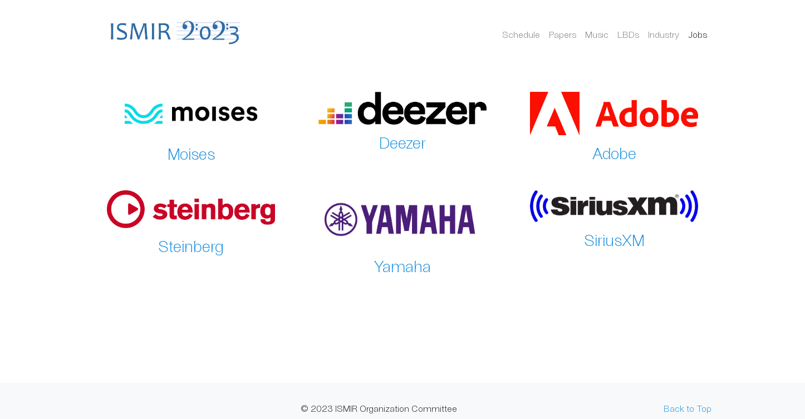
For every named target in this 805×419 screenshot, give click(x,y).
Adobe (614, 153)
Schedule (521, 34)
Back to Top (687, 408)
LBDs (628, 34)
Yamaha (402, 266)
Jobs (697, 34)
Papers (562, 34)
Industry (663, 34)
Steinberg (191, 245)
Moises (191, 153)
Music (596, 34)
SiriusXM (614, 239)
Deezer (402, 142)
